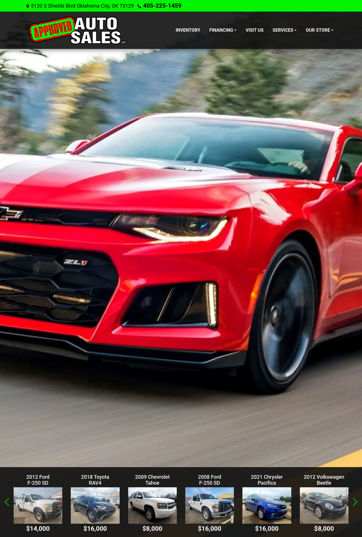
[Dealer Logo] (77, 30)
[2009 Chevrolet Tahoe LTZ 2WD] (152, 505)
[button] (7, 502)
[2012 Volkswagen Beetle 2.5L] (324, 505)
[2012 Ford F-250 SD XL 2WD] (38, 505)
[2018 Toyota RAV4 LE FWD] (95, 505)
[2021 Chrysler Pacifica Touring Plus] (266, 505)
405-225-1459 (159, 5)
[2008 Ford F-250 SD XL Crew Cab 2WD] (209, 505)
